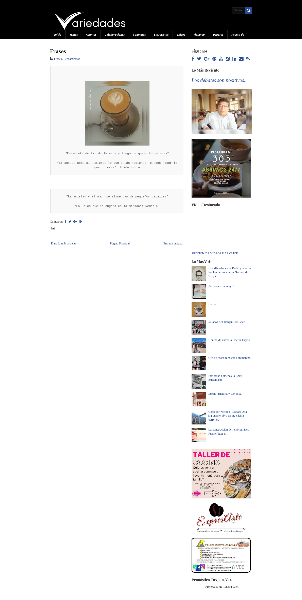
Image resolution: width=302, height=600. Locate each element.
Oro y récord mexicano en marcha (229, 357)
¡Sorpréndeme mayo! (221, 286)
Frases (58, 51)
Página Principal (120, 243)
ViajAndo (199, 34)
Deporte (218, 34)
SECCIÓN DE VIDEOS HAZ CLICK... (216, 253)
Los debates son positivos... (220, 80)
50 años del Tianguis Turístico (226, 322)
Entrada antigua (172, 243)
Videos (181, 34)
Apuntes (91, 34)
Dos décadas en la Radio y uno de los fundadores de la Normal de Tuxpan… (229, 272)
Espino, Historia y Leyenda (225, 393)
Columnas (139, 34)
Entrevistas (161, 34)
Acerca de (238, 34)
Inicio (57, 34)
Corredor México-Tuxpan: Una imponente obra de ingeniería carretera (227, 415)
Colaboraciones (115, 34)
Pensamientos (72, 58)
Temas (74, 34)
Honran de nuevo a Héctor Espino (229, 340)
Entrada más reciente (63, 243)
